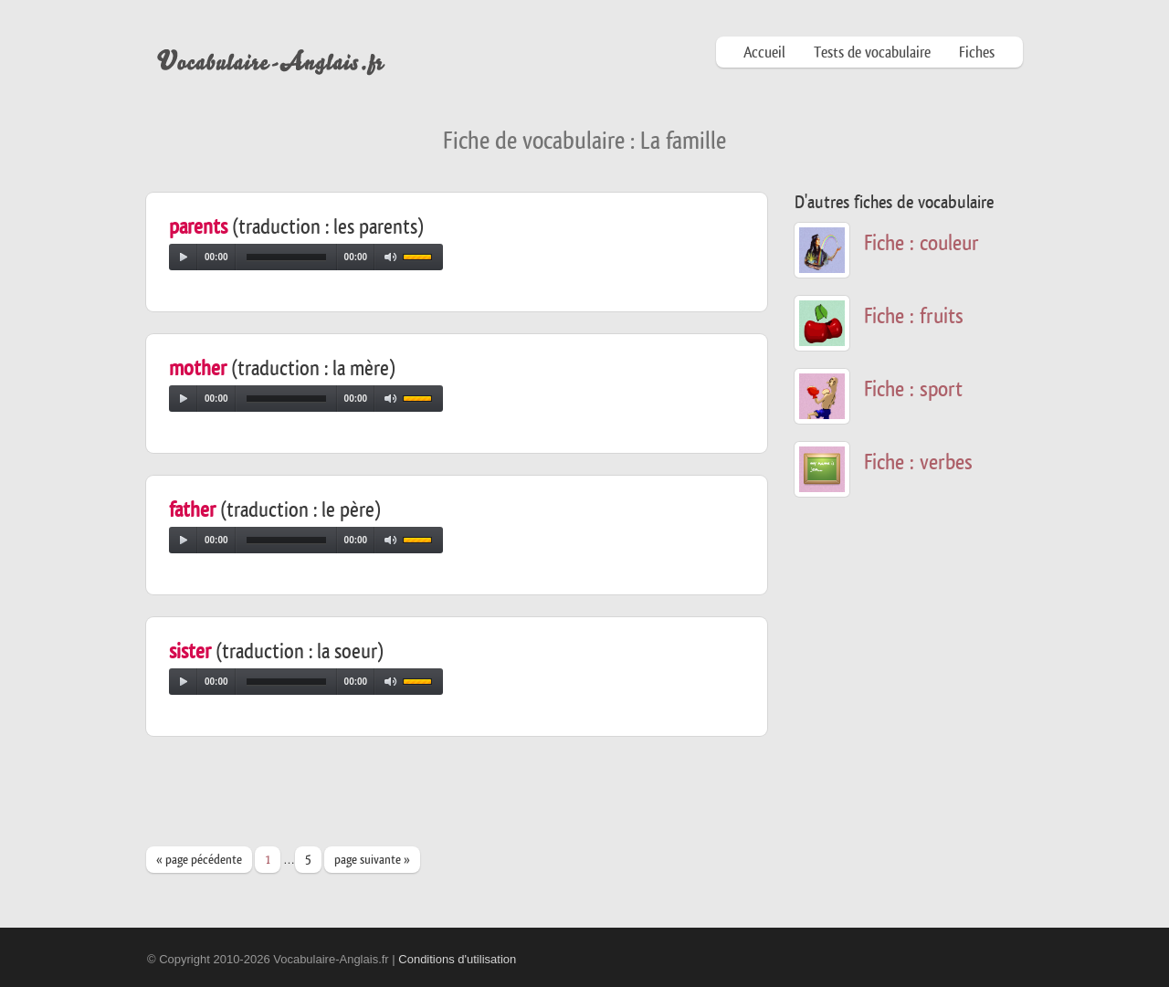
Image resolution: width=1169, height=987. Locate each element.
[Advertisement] (478, 800)
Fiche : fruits (914, 316)
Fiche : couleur (921, 243)
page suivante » (372, 860)
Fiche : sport (913, 389)
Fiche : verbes (918, 462)
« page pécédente (199, 860)
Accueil (764, 52)
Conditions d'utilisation (457, 959)
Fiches (977, 52)
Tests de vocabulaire (872, 52)
